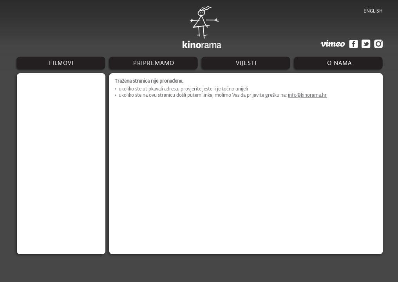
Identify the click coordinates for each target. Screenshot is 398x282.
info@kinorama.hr (307, 95)
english (373, 11)
